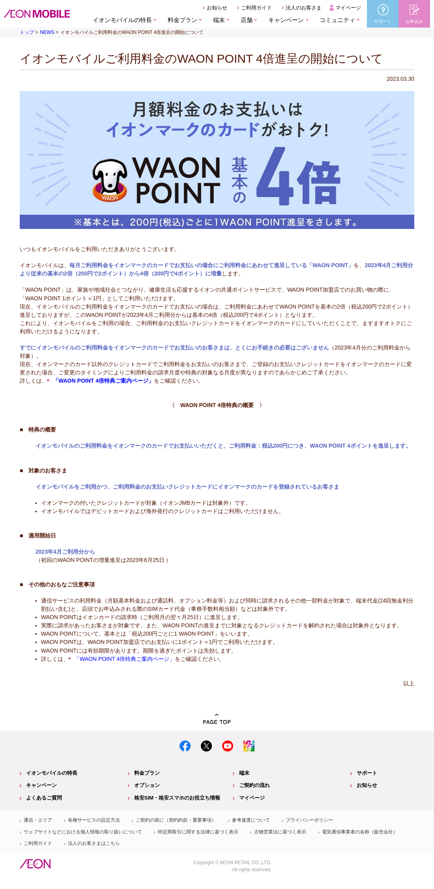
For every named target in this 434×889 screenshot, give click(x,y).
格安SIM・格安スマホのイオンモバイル (37, 14)
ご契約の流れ (254, 785)
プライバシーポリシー (309, 820)
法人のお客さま (304, 8)
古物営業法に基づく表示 (280, 832)
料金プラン (147, 773)
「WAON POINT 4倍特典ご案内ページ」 (124, 659)
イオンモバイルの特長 (51, 773)
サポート (367, 773)
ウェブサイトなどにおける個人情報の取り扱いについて (83, 832)
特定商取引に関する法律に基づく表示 (198, 832)
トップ (27, 32)
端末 (244, 773)
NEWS (47, 32)
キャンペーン (286, 20)
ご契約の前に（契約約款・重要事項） (176, 820)
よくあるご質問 (44, 798)
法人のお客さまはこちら (94, 843)
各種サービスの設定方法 (94, 820)
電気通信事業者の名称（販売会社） (360, 832)
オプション (147, 785)
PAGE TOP (217, 719)
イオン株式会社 (35, 864)
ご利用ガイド (256, 8)
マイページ (348, 8)
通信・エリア (38, 820)
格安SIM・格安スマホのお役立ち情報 (177, 798)
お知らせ (217, 8)
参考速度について (251, 820)
